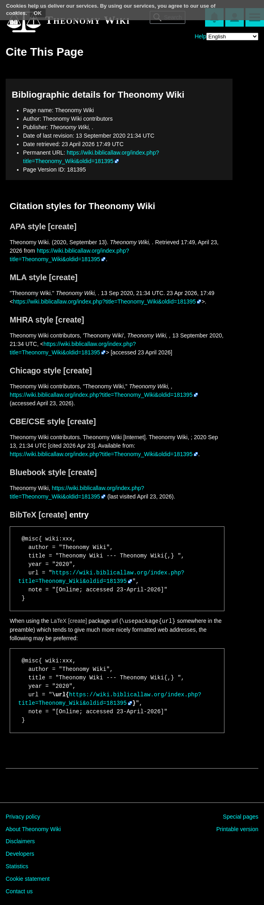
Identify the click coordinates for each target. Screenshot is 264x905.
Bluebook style (38, 472)
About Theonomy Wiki (33, 829)
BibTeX (23, 514)
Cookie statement (28, 879)
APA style (28, 226)
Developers (20, 854)
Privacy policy (23, 816)
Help (200, 36)
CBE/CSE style (37, 421)
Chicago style (35, 370)
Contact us (19, 891)
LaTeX (58, 621)
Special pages (240, 816)
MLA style (28, 277)
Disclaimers (20, 841)
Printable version (237, 829)
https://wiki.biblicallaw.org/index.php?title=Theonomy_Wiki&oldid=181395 (104, 301)
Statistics (17, 866)
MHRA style (31, 319)
